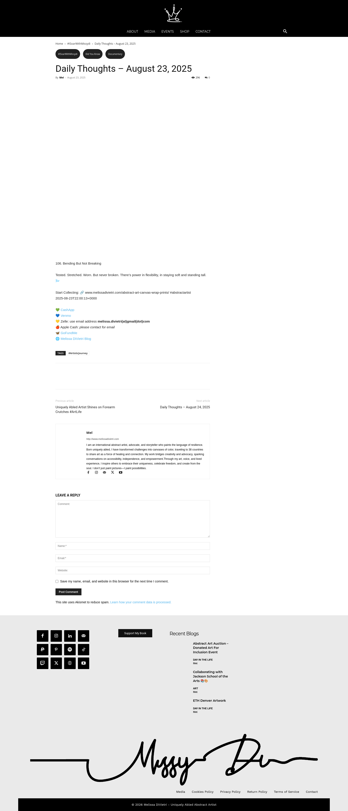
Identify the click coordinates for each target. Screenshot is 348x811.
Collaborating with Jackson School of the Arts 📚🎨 (210, 677)
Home (59, 44)
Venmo (66, 315)
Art (195, 689)
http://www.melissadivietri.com (102, 439)
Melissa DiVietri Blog (76, 339)
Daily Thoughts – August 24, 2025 (185, 407)
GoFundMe (69, 333)
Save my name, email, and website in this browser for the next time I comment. (114, 581)
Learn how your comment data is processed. (140, 602)
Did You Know (93, 54)
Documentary (115, 54)
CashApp (67, 310)
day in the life (203, 660)
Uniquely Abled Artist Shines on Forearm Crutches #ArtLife (85, 409)
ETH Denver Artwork (209, 701)
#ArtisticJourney (78, 353)
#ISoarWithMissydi (78, 44)
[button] (285, 31)
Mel (61, 77)
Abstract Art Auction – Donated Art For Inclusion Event (210, 648)
